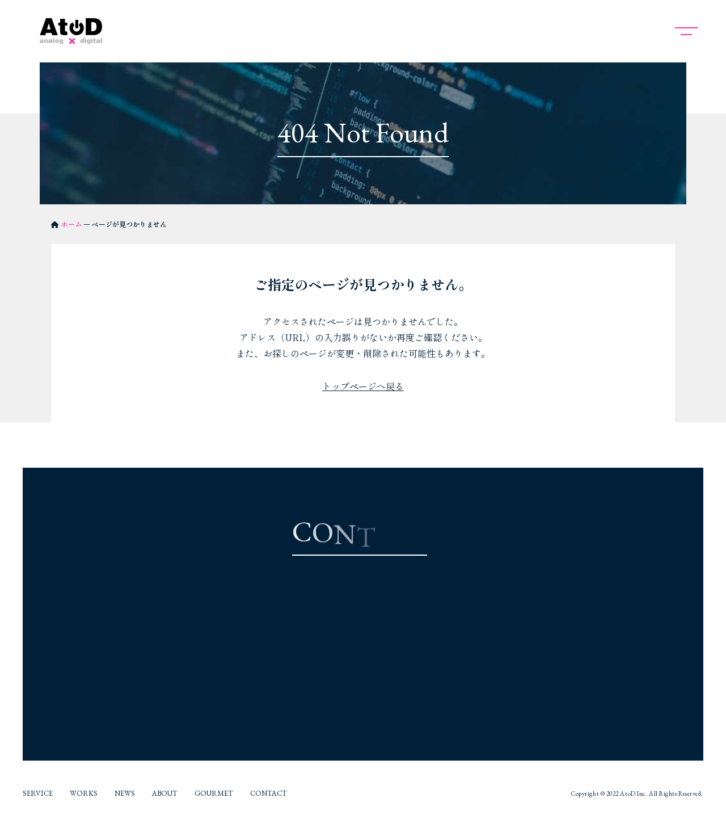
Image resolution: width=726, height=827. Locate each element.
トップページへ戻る (363, 386)
